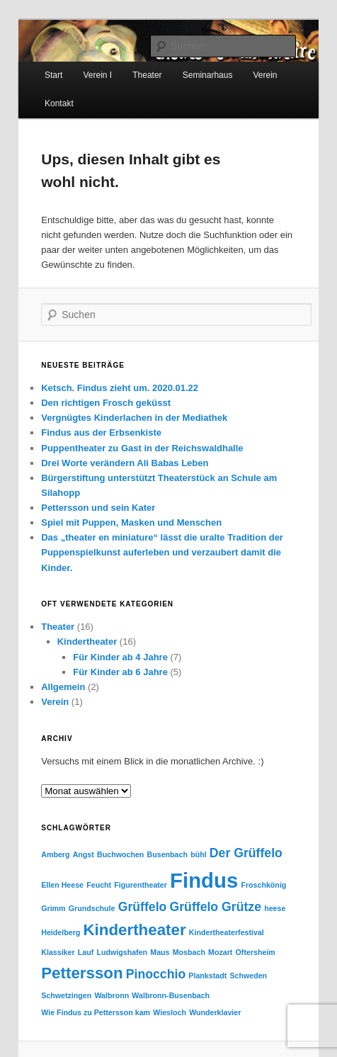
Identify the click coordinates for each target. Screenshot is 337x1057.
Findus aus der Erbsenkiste (101, 432)
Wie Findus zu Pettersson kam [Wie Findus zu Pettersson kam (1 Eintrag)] (95, 1012)
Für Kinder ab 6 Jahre (120, 672)
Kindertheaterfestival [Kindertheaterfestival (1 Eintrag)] (226, 932)
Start (53, 75)
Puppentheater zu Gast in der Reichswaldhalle (142, 448)
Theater (146, 75)
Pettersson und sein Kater (98, 507)
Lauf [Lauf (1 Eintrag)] (86, 952)
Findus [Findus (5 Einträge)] (204, 880)
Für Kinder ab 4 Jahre (120, 657)
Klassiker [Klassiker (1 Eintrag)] (57, 952)
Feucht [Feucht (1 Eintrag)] (98, 885)
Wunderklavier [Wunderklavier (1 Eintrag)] (215, 1012)
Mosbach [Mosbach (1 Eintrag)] (189, 952)
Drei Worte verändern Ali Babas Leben (124, 463)
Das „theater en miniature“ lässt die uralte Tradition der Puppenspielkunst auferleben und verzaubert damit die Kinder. (162, 552)
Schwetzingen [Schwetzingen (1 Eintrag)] (66, 995)
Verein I (97, 75)
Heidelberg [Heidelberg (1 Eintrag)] (60, 932)
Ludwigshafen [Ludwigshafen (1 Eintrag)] (121, 952)
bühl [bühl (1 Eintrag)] (198, 854)
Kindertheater (87, 641)
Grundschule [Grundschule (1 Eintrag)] (92, 908)
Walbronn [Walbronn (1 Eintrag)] (111, 995)
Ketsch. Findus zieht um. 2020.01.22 (119, 388)
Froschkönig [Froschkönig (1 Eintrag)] (263, 885)
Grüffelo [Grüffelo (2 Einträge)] (142, 907)
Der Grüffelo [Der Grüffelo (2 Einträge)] (246, 853)
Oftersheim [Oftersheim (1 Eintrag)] (255, 952)
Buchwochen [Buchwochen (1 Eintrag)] (120, 854)
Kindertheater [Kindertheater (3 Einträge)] (134, 930)
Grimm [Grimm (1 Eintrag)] (53, 908)
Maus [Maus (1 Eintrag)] (159, 952)
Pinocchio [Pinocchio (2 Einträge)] (155, 974)
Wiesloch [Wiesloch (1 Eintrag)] (169, 1012)
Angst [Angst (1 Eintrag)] (83, 854)
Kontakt (59, 103)
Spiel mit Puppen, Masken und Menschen (131, 522)
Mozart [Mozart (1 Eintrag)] (220, 952)
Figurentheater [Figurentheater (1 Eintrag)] (140, 885)
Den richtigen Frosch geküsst (106, 402)
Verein (55, 701)
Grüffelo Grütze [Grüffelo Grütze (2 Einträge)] (215, 907)
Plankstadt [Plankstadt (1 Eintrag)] (207, 975)
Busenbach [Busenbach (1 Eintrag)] (167, 854)
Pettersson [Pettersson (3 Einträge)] (81, 973)
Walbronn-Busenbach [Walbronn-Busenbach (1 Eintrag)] (171, 995)
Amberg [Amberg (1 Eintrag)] (55, 854)
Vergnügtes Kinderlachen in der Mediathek (134, 417)
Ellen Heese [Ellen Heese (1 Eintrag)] (62, 885)
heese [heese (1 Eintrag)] (274, 908)
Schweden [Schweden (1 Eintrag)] (248, 975)
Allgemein (63, 687)
